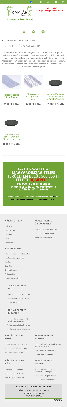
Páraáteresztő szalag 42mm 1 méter (33, 96)
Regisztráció (10, 230)
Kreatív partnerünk (12, 278)
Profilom (8, 234)
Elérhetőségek (11, 270)
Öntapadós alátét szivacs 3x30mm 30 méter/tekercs (55, 96)
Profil (56, 2)
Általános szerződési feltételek (17, 254)
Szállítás (8, 266)
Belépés (48, 2)
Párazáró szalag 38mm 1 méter (11, 96)
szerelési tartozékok (14, 40)
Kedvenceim (10, 242)
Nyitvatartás (10, 274)
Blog (41, 2)
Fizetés (8, 262)
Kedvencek (63, 2)
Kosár (7, 238)
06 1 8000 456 (59, 10)
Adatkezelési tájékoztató (15, 258)
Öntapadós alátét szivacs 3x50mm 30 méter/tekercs (11, 136)
